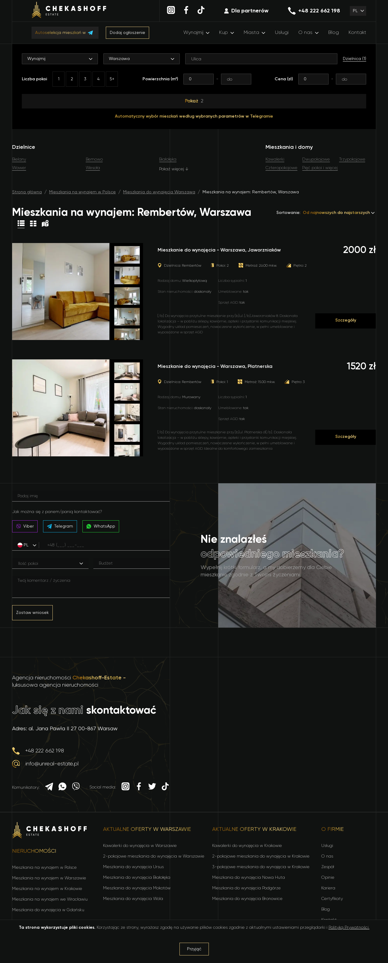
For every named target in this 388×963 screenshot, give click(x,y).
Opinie (327, 877)
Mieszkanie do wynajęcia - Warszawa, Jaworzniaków (219, 250)
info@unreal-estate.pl (45, 764)
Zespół (327, 867)
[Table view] (33, 224)
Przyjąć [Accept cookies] (194, 949)
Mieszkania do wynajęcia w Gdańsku (48, 910)
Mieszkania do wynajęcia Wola (133, 899)
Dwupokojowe (316, 159)
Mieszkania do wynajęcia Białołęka (136, 877)
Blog (333, 32)
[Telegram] (49, 787)
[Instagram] (171, 11)
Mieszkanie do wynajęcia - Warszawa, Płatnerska (215, 366)
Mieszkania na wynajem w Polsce (82, 192)
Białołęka (167, 159)
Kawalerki (275, 159)
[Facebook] (186, 11)
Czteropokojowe (281, 168)
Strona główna (27, 192)
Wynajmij (193, 32)
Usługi (282, 32)
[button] (358, 10)
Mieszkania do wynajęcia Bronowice (247, 899)
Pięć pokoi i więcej (320, 168)
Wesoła (93, 168)
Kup (223, 32)
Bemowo (94, 159)
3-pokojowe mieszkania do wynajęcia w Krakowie (260, 867)
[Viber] (76, 787)
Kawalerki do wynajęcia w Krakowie (247, 846)
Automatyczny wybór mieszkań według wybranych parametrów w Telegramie (194, 116)
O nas (305, 32)
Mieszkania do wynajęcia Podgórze (246, 888)
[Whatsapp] (62, 787)
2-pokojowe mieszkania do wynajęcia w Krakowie (260, 856)
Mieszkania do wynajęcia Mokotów (137, 888)
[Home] (69, 11)
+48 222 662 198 (314, 11)
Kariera (328, 888)
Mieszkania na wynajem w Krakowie (47, 889)
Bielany (19, 159)
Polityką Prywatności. (349, 927)
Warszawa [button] (119, 59)
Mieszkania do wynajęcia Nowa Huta (248, 877)
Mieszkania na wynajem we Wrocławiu (50, 899)
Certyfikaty (332, 899)
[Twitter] (152, 787)
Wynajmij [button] (36, 59)
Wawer (19, 168)
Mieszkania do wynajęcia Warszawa (159, 192)
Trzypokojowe (352, 159)
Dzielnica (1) (354, 59)
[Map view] (45, 224)
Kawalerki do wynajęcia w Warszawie (140, 846)
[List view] (21, 224)
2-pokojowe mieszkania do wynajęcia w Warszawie (153, 856)
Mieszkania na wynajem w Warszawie (49, 878)
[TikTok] (201, 11)
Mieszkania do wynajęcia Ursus (133, 867)
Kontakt (357, 32)
